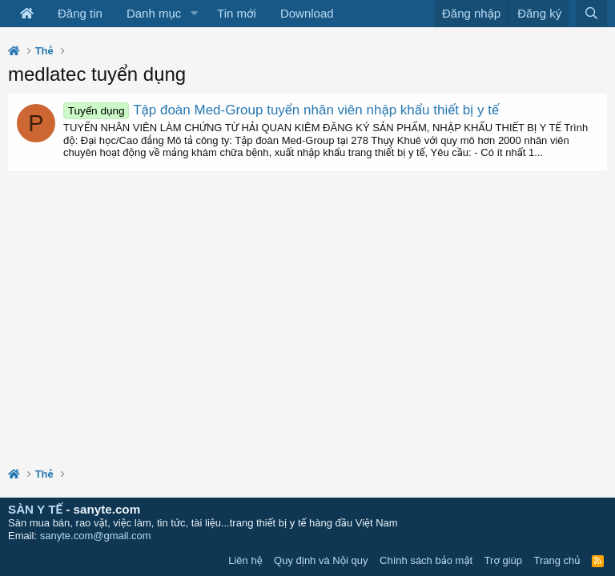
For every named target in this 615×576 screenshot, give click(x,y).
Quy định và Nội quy (321, 560)
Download (307, 13)
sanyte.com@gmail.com (95, 536)
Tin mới (236, 13)
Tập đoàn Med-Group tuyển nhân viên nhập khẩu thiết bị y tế (281, 110)
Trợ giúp (503, 560)
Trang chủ (557, 560)
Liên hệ (245, 560)
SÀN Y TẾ (35, 509)
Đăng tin (80, 13)
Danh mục (154, 13)
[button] (194, 13)
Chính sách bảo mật (426, 560)
